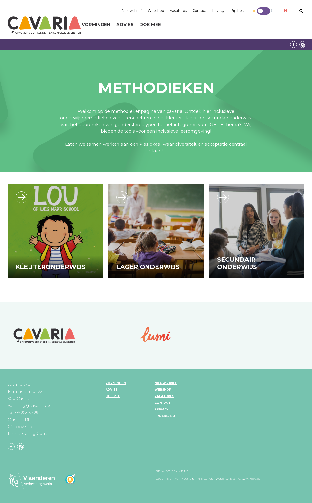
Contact (199, 11)
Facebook (293, 44)
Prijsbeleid (239, 11)
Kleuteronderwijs (50, 266)
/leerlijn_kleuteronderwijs (21, 197)
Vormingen (116, 383)
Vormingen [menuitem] (96, 24)
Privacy (218, 11)
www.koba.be (251, 478)
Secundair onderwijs (237, 263)
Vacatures (178, 11)
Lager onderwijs (148, 266)
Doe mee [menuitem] (150, 24)
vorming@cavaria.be (29, 405)
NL (287, 11)
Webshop (156, 11)
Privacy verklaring (172, 471)
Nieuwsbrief (132, 11)
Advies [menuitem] (125, 24)
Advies (111, 389)
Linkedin (302, 44)
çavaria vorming (44, 25)
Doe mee (113, 396)
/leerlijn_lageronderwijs (122, 197)
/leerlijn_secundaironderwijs (223, 197)
